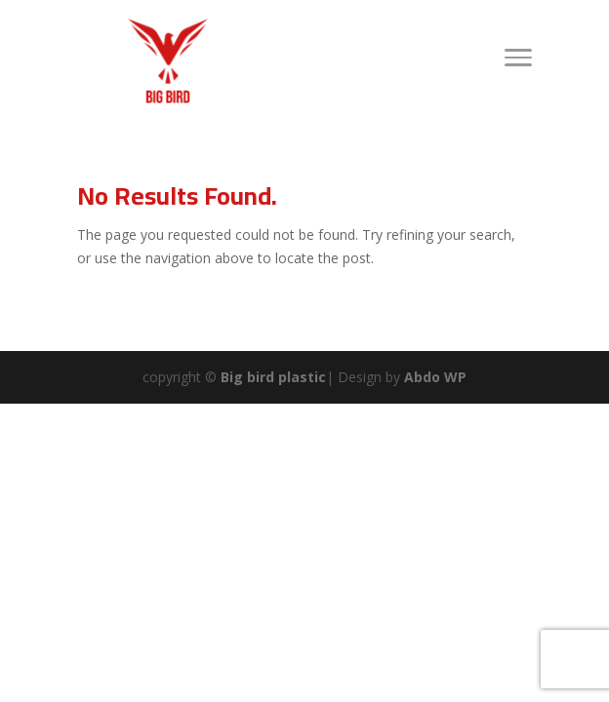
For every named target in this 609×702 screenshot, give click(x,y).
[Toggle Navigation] (518, 61)
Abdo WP (435, 377)
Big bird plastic (273, 377)
